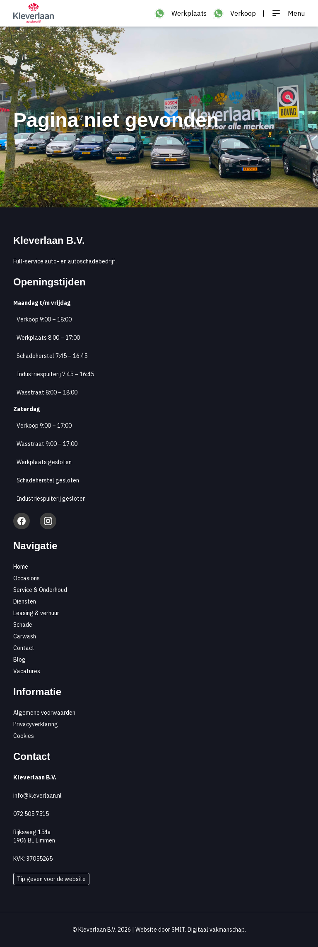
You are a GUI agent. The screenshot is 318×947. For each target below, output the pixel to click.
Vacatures (26, 671)
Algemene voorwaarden (44, 712)
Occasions (26, 578)
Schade (22, 624)
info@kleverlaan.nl (37, 795)
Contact (23, 648)
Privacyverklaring (35, 724)
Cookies (23, 736)
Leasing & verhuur (36, 613)
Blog (19, 659)
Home (20, 566)
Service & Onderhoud (40, 590)
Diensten (24, 601)
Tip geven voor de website (51, 879)
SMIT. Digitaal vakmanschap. (208, 929)
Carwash (24, 636)
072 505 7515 (31, 814)
